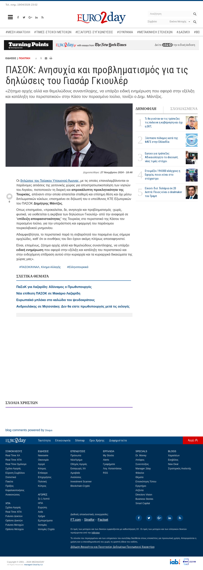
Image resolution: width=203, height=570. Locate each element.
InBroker (96, 532)
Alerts (106, 459)
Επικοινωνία (62, 440)
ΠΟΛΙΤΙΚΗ (24, 58)
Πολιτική (42, 481)
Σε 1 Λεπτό (44, 498)
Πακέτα (9, 481)
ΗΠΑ (40, 503)
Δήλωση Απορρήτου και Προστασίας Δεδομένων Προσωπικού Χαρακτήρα (112, 546)
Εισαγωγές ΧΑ (78, 468)
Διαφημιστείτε (118, 440)
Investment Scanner (81, 481)
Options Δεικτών (14, 520)
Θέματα (140, 477)
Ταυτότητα (44, 440)
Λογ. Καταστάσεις (112, 468)
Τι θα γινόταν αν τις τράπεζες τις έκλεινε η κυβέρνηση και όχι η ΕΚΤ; (164, 122)
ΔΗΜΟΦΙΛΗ (146, 109)
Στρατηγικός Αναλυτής (179, 468)
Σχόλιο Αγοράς (13, 468)
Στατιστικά (11, 477)
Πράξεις (10, 486)
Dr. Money (141, 455)
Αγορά (41, 464)
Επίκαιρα (43, 473)
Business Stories (144, 499)
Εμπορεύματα (45, 520)
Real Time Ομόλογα (16, 464)
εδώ (167, 45)
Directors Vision (144, 494)
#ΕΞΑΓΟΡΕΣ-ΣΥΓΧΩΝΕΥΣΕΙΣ (94, 32)
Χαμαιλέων (174, 455)
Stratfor (89, 519)
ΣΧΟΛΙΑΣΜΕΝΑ (183, 109)
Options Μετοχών (15, 529)
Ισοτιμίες (42, 525)
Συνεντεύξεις (142, 464)
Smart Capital (143, 503)
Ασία (40, 511)
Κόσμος (42, 468)
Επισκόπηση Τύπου (146, 481)
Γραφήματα (109, 464)
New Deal (173, 464)
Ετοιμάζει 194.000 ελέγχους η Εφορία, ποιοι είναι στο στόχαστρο (162, 174)
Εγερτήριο (141, 486)
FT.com (76, 519)
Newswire (43, 455)
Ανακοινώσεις (13, 494)
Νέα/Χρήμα (76, 459)
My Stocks (108, 455)
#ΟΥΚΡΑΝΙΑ (125, 32)
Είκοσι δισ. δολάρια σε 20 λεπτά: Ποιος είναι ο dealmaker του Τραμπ (163, 192)
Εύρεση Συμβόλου (15, 473)
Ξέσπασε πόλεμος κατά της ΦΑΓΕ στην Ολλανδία (161, 140)
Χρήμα (41, 516)
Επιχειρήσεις (45, 477)
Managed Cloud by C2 (33, 565)
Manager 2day (143, 468)
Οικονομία (43, 459)
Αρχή (191, 440)
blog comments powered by (29, 430)
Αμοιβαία (75, 473)
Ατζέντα (140, 490)
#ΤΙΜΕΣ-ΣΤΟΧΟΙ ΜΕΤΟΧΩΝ (52, 32)
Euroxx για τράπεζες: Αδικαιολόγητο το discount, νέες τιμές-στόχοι (161, 157)
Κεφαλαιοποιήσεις (15, 490)
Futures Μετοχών (15, 525)
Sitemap (80, 440)
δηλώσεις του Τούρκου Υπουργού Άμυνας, (50, 180)
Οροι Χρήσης (96, 440)
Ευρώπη (42, 507)
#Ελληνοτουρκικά (77, 267)
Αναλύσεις (76, 477)
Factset (103, 519)
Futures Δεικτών (14, 516)
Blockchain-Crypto (80, 486)
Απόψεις (140, 459)
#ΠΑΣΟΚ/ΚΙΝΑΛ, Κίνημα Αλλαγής (40, 267)
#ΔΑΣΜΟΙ (183, 32)
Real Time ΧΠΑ (14, 459)
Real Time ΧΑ (13, 455)
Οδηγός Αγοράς (79, 464)
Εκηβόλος (173, 459)
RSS (105, 473)
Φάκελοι (140, 473)
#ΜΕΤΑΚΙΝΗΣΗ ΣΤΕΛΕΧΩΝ (154, 32)
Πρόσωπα (76, 455)
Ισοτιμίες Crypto (46, 529)
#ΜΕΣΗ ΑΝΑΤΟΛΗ (18, 32)
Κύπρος (42, 486)
